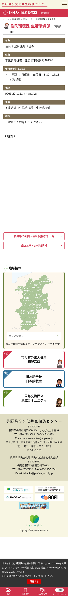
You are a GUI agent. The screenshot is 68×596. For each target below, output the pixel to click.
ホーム (6, 19)
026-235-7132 (25, 469)
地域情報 (16, 19)
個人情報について (22, 576)
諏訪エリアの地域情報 (34, 245)
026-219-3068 (27, 434)
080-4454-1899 (45, 434)
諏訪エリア (28, 19)
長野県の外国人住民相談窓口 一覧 (34, 236)
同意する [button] (34, 581)
